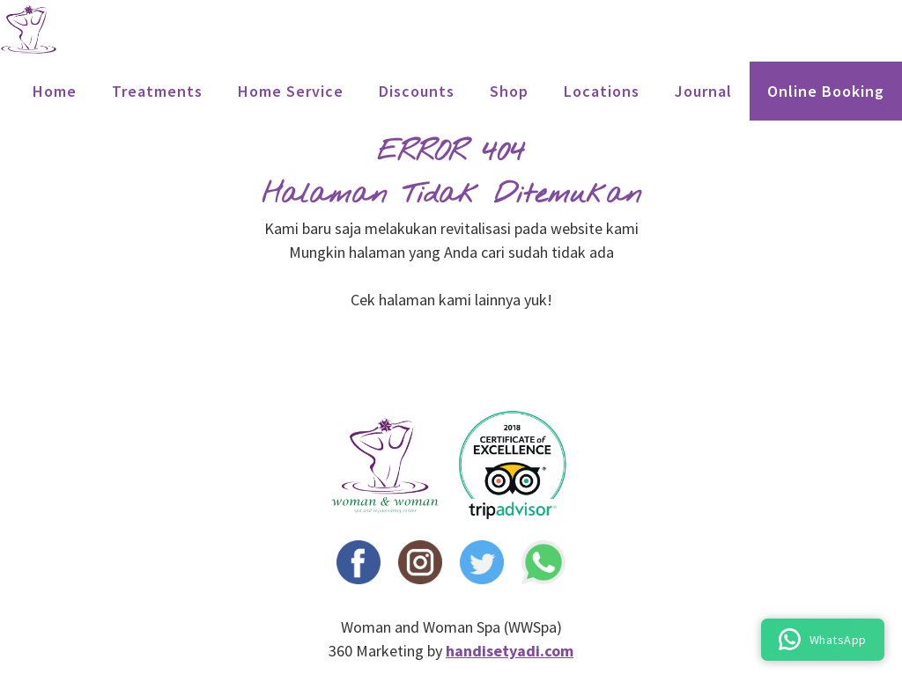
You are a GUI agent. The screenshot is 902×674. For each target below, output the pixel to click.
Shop (509, 91)
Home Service (291, 91)
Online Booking (825, 91)
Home (55, 91)
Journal (703, 91)
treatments (157, 91)
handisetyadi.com (509, 651)
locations (602, 91)
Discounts (417, 91)
